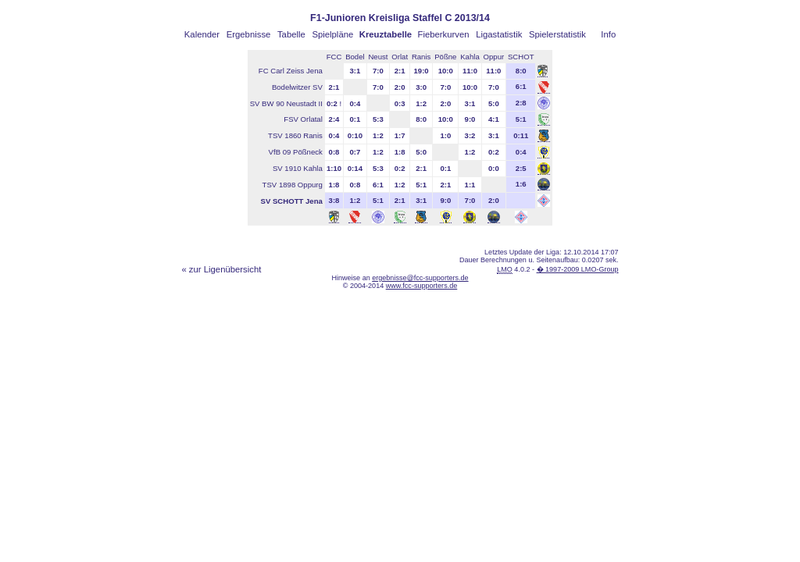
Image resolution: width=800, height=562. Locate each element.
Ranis (421, 56)
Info (608, 34)
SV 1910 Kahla (298, 168)
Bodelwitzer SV (297, 87)
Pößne (445, 56)
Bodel (355, 56)
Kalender (202, 34)
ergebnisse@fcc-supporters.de (420, 278)
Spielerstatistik (557, 34)
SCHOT (521, 56)
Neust (378, 56)
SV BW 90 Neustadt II (286, 103)
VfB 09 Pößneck (296, 152)
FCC (334, 56)
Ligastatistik (499, 34)
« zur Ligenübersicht (221, 269)
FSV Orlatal (303, 119)
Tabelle (291, 34)
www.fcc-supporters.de (422, 286)
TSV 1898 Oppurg (292, 184)
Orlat (399, 56)
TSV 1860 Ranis (295, 135)
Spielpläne (332, 34)
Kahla (470, 56)
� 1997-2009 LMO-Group (578, 269)
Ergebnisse (249, 34)
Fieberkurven (444, 34)
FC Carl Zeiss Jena (291, 70)
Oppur (494, 56)
